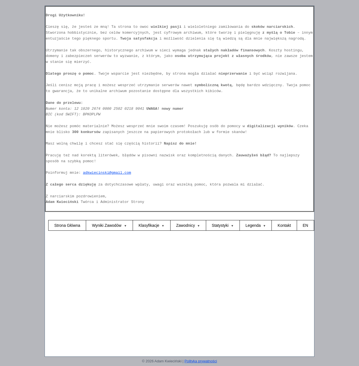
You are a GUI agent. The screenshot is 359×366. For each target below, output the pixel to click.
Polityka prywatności (201, 361)
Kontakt (284, 225)
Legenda (253, 225)
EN (305, 225)
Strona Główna (67, 225)
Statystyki (220, 225)
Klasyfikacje (149, 225)
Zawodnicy (185, 225)
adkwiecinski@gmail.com (107, 173)
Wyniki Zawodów (107, 225)
